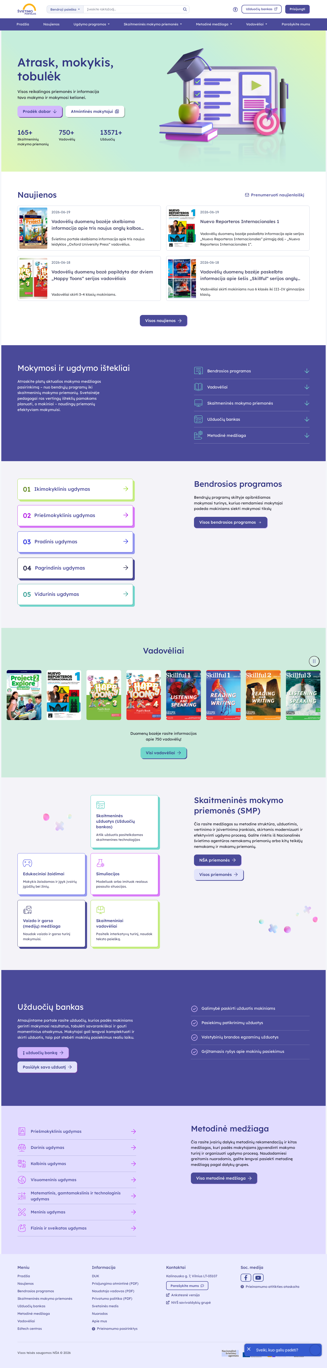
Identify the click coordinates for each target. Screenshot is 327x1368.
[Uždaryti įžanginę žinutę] (248, 1348)
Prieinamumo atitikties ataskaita (270, 1287)
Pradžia (23, 24)
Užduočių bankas (31, 1306)
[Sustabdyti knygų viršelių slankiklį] (314, 661)
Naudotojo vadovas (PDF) (113, 1291)
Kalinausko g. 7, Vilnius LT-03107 (191, 1276)
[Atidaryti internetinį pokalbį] (283, 1350)
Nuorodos (100, 1313)
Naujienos (51, 24)
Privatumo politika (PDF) (112, 1298)
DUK (95, 1276)
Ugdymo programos (90, 24)
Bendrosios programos (35, 1291)
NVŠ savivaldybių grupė (188, 1302)
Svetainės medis (105, 1306)
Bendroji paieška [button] (63, 9)
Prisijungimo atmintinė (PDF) (115, 1283)
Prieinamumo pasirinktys (114, 1328)
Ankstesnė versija (183, 1295)
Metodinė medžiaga (212, 24)
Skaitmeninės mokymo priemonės (151, 24)
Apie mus (99, 1321)
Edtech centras (29, 1328)
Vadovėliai (255, 24)
